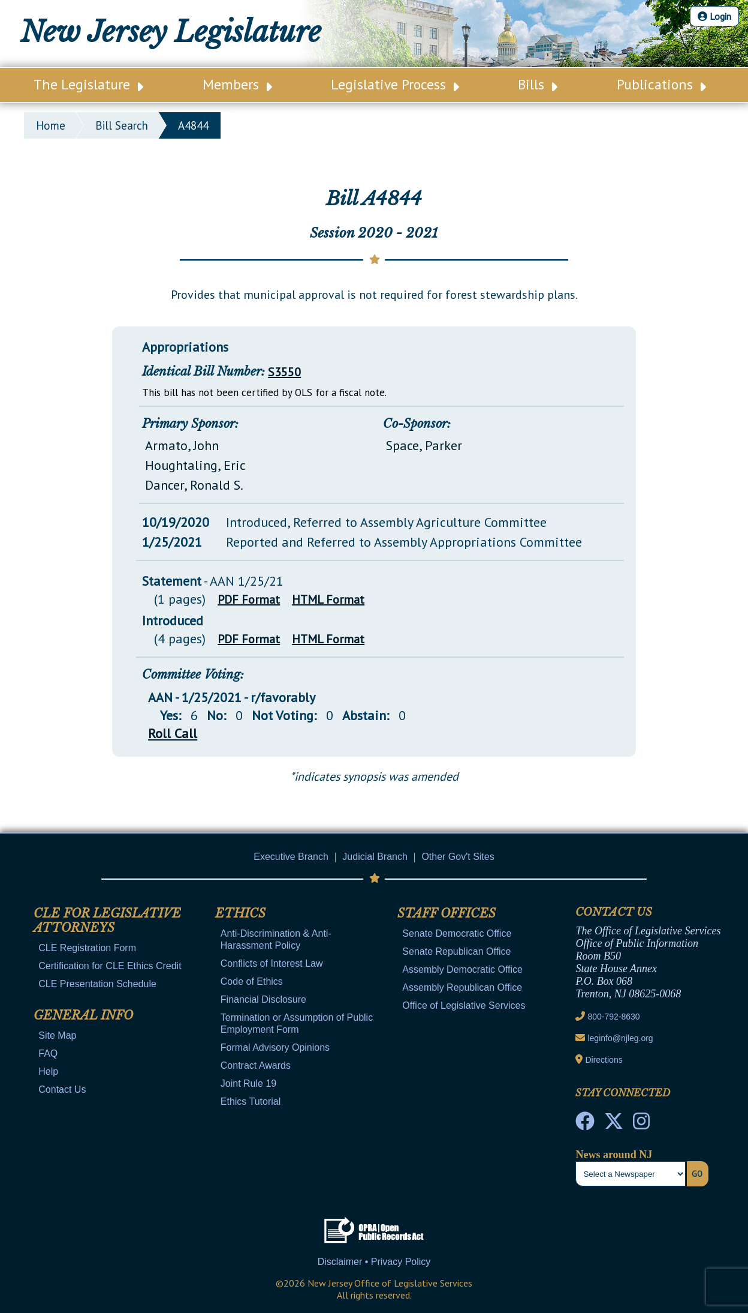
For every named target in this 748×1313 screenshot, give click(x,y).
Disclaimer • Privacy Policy (374, 1262)
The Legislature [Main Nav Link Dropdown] (88, 84)
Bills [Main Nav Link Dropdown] (537, 84)
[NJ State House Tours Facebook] (585, 1125)
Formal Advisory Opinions (275, 1047)
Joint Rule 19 (248, 1083)
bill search (121, 125)
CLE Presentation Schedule (97, 984)
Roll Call (172, 733)
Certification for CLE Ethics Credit (109, 966)
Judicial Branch (375, 857)
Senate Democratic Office (456, 933)
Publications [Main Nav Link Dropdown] (661, 84)
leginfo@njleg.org (620, 1038)
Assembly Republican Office (462, 987)
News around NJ (613, 1155)
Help (48, 1071)
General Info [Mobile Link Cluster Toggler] (83, 1015)
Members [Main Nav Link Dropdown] (237, 84)
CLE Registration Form (87, 948)
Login (714, 16)
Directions (603, 1060)
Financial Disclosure (263, 999)
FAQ (48, 1053)
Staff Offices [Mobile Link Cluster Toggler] (446, 913)
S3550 (284, 372)
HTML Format (328, 599)
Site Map (57, 1035)
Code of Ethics (252, 981)
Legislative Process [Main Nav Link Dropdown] (395, 84)
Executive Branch (291, 857)
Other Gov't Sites (457, 857)
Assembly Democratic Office (462, 969)
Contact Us (62, 1089)
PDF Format (249, 599)
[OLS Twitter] (613, 1125)
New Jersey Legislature (170, 32)
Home (50, 125)
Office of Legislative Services (463, 1005)
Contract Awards (256, 1065)
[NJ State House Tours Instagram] (641, 1125)
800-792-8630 (613, 1016)
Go (697, 1173)
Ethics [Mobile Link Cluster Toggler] (240, 913)
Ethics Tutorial (250, 1101)
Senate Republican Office (456, 951)
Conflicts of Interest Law (272, 963)
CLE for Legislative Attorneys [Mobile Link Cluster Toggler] (107, 920)
